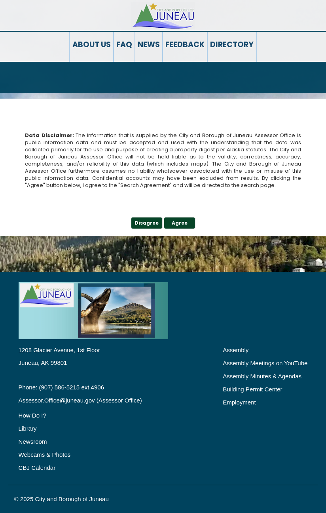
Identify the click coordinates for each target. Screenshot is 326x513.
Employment (239, 402)
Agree (180, 222)
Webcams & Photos (45, 454)
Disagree (147, 222)
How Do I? (32, 415)
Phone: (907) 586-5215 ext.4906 (61, 387)
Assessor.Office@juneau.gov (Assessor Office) (80, 400)
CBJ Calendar (37, 467)
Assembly (235, 350)
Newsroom (33, 441)
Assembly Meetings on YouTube (265, 363)
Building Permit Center (252, 389)
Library (28, 428)
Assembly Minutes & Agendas (262, 376)
